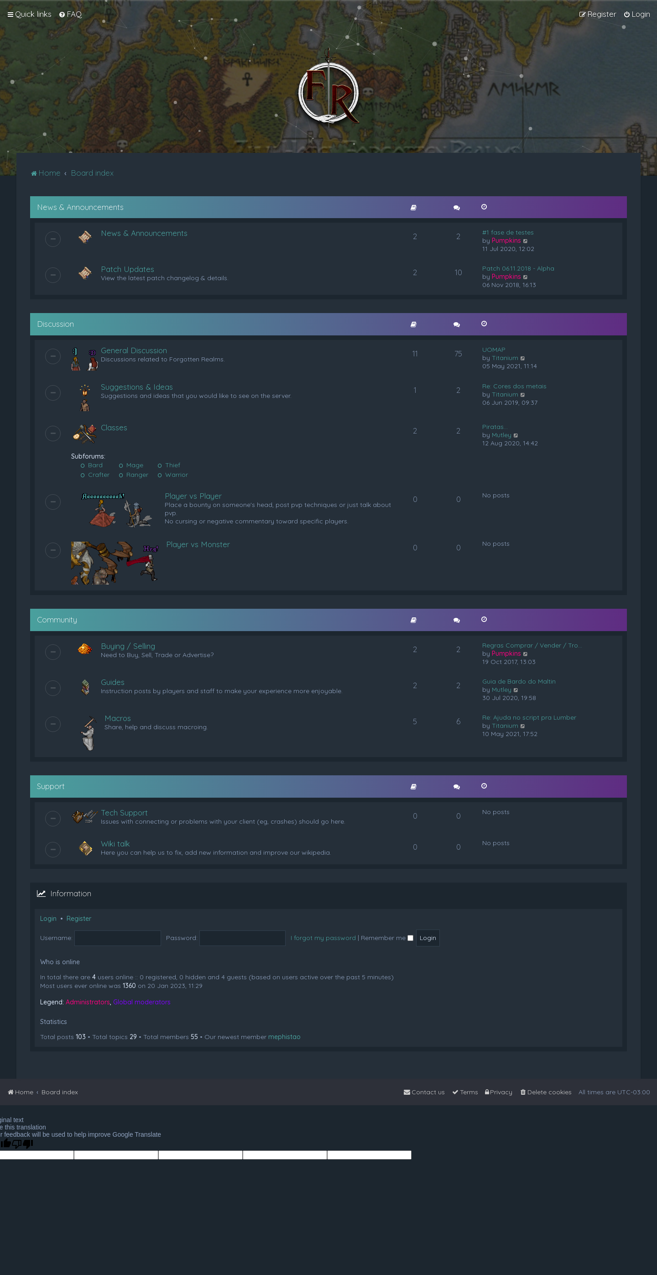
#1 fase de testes (508, 232)
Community (57, 619)
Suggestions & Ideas (137, 387)
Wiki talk (115, 843)
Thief (168, 465)
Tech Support (124, 812)
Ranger (133, 474)
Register (79, 918)
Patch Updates (127, 269)
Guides (113, 682)
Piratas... (495, 427)
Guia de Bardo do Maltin (519, 681)
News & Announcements (80, 207)
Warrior (172, 474)
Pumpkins (506, 240)
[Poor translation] (22, 1144)
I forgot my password (323, 938)
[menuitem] (70, 14)
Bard (91, 465)
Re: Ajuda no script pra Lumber (529, 717)
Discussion (55, 324)
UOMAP (494, 349)
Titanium (505, 358)
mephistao (284, 1037)
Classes (114, 427)
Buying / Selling (128, 646)
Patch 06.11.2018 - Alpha (518, 268)
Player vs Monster (198, 544)
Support (51, 786)
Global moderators (142, 1002)
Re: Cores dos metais (514, 386)
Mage (131, 465)
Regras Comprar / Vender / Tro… (532, 645)
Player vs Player (193, 496)
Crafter (95, 474)
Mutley (501, 435)
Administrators (88, 1002)
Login (48, 918)
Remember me (387, 938)
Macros (117, 718)
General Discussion (134, 350)
